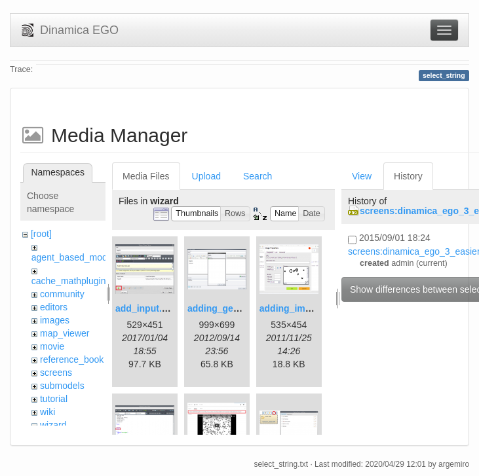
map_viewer (64, 333)
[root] (41, 234)
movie (52, 346)
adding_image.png (300, 308)
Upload (206, 176)
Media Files (146, 176)
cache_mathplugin (68, 281)
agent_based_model (73, 257)
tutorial (53, 399)
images (54, 320)
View (362, 176)
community (62, 294)
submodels (62, 385)
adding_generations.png (240, 308)
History (408, 176)
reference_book (72, 359)
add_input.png (146, 308)
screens (56, 372)
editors (53, 307)
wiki (47, 412)
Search (257, 176)
